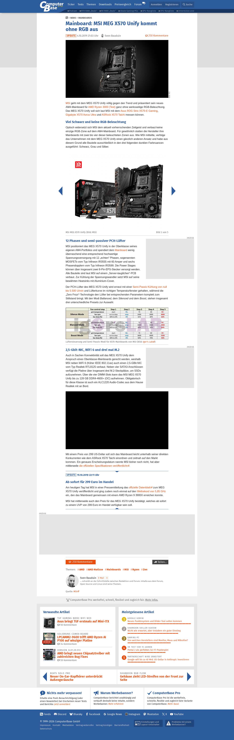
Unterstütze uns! (186, 10)
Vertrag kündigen (104, 725)
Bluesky (77, 714)
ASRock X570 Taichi (113, 114)
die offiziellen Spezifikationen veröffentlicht (103, 465)
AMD (81, 569)
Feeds (47, 714)
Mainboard (121, 250)
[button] (187, 5)
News (73, 17)
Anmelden (156, 4)
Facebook (94, 714)
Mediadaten (68, 725)
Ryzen (135, 569)
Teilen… (162, 562)
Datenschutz (46, 728)
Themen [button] (91, 4)
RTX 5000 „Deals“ (89, 10)
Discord (62, 714)
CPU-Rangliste (167, 10)
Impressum (45, 725)
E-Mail (101, 577)
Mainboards (85, 17)
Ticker (71, 4)
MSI (68, 103)
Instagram (134, 714)
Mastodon (153, 714)
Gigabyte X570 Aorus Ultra (81, 114)
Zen (145, 569)
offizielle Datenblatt (140, 487)
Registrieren (171, 4)
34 (67, 644)
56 (67, 624)
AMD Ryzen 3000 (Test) (102, 107)
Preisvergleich (123, 4)
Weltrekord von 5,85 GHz (151, 491)
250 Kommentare (80, 562)
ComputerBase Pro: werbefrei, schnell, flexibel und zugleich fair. (112, 600)
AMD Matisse (95, 569)
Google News (114, 714)
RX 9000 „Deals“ (108, 10)
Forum (138, 4)
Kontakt (56, 725)
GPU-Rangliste (149, 10)
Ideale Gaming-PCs (129, 10)
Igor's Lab (148, 341)
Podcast (73, 10)
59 (67, 660)
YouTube (179, 714)
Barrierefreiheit (121, 725)
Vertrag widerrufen (85, 725)
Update (71, 35)
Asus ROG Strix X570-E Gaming (138, 111)
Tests (80, 4)
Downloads (105, 4)
